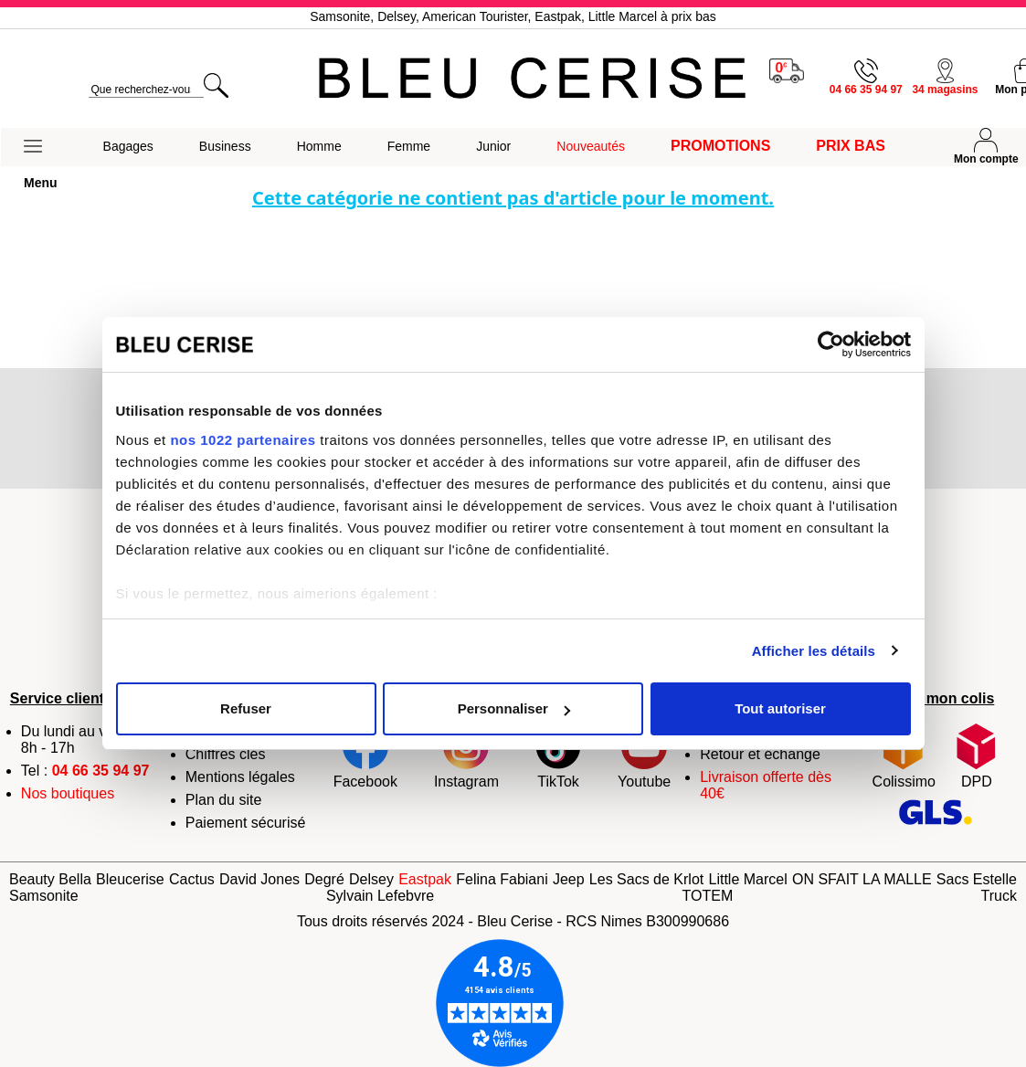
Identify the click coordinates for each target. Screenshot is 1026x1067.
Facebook (365, 756)
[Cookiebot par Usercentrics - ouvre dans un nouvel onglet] (831, 344)
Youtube (644, 756)
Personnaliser (514, 708)
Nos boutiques (67, 793)
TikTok (558, 756)
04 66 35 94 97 (101, 770)
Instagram (466, 756)
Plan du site (223, 800)
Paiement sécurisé (245, 822)
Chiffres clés (225, 754)
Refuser (245, 708)
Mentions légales (240, 777)
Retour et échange (760, 754)
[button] (40, 147)
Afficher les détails (813, 651)
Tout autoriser (780, 708)
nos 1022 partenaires (242, 440)
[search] (146, 90)
